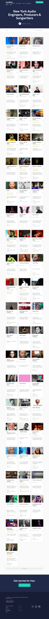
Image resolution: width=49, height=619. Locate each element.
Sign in (11, 4)
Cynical (10, 515)
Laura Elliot (8, 491)
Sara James (37, 105)
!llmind (28, 491)
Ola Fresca (24, 177)
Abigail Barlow (9, 539)
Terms (20, 606)
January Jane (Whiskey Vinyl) (37, 323)
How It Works (18, 3)
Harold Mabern (35, 81)
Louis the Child (35, 468)
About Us (7, 609)
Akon (36, 370)
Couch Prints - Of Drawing (23, 298)
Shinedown (8, 251)
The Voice (11, 274)
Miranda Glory (11, 153)
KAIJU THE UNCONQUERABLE (24, 251)
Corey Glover (38, 298)
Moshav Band (10, 563)
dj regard (34, 177)
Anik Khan (24, 491)
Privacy (20, 609)
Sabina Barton (24, 105)
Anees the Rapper (12, 491)
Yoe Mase (34, 539)
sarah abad (37, 177)
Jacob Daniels (21, 130)
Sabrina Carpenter (9, 323)
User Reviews (8, 610)
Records (26, 201)
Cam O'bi (12, 539)
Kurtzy (7, 515)
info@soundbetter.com (10, 601)
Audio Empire (21, 129)
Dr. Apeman (21, 153)
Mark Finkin (34, 82)
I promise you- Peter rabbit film (11, 58)
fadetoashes (38, 274)
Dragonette (34, 105)
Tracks (24, 3)
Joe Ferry (34, 299)
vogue (7, 129)
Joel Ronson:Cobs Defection (36, 201)
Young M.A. (21, 491)
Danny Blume (34, 346)
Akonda (34, 370)
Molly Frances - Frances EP (23, 299)
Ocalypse (34, 129)
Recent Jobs (13, 3)
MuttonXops (34, 274)
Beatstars (21, 201)
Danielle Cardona (9, 420)
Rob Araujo (34, 298)
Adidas (10, 129)
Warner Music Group (35, 251)
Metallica (34, 394)
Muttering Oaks (9, 564)
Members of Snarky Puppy (10, 540)
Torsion (34, 275)
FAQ (6, 612)
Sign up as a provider (9, 606)
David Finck (38, 81)
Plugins (7, 4)
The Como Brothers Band (36, 347)
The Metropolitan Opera (10, 394)
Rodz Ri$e (12, 515)
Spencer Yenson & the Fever (36, 130)
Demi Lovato (8, 322)
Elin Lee (21, 105)
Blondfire (34, 106)
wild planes (34, 322)
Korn (36, 394)
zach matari (8, 492)
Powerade (12, 129)
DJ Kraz (37, 539)
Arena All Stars (26, 129)
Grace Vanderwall (13, 322)
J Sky (7, 153)
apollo (9, 274)
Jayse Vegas (11, 418)
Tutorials (20, 607)
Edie (7, 563)
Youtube (24, 201)
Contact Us (21, 610)
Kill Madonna (8, 154)
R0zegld (8, 418)
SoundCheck (28, 3)
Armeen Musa (21, 106)
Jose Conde (21, 177)
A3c (7, 274)
